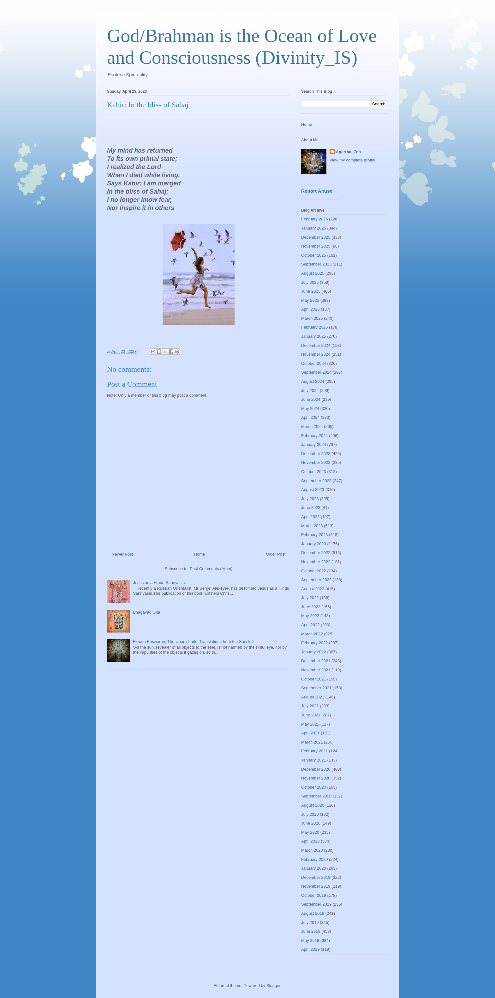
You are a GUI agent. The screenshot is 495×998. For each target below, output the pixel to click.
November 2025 (316, 246)
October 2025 (313, 255)
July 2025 (310, 282)
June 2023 (310, 507)
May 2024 (310, 408)
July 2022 (310, 597)
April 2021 (310, 733)
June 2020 (310, 823)
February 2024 (314, 435)
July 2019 (310, 922)
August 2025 (312, 273)
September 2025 (316, 264)
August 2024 (312, 381)
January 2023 (313, 543)
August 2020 (312, 805)
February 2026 (314, 219)
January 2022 (313, 652)
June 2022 (310, 606)
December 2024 (316, 345)
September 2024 (316, 372)
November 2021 (316, 670)
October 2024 (313, 363)
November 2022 (316, 561)
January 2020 (313, 868)
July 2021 (310, 705)
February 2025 (314, 327)
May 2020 (310, 832)
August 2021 (312, 697)
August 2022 (312, 589)
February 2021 (314, 751)
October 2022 (313, 571)
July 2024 (310, 390)
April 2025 (310, 309)
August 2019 (312, 913)
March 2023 (312, 525)
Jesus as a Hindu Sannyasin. (159, 582)
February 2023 (314, 534)
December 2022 (316, 552)
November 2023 (316, 462)
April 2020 (310, 841)
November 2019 (316, 886)
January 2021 (313, 760)
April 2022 (310, 624)
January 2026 (313, 228)
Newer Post (122, 554)
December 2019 (316, 877)
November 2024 (316, 354)
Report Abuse (316, 191)
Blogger (273, 985)
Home (199, 554)
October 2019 (313, 895)
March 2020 (312, 850)
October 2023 (313, 471)
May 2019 (310, 940)
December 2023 (316, 453)
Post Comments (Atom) (211, 568)
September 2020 (316, 796)
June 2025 (310, 291)
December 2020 (316, 769)
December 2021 (316, 660)
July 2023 (310, 498)
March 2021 (312, 742)
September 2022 (316, 579)
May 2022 (310, 615)
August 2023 (312, 489)
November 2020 (316, 778)
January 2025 (313, 336)
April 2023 (310, 516)
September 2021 (316, 688)
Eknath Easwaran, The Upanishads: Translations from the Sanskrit (193, 641)
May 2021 (310, 724)
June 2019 (310, 931)
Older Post (275, 554)
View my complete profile (352, 160)
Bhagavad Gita (146, 612)
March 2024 (312, 426)
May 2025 (310, 300)
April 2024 (310, 417)
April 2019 (310, 949)
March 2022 (312, 634)
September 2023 (316, 480)
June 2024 (310, 399)
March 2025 (312, 318)
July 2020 (310, 814)
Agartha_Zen (348, 151)
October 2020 (313, 787)
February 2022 (314, 642)
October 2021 (313, 679)
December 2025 (316, 237)
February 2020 (314, 859)
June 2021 (310, 715)
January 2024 (313, 444)
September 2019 (316, 904)
